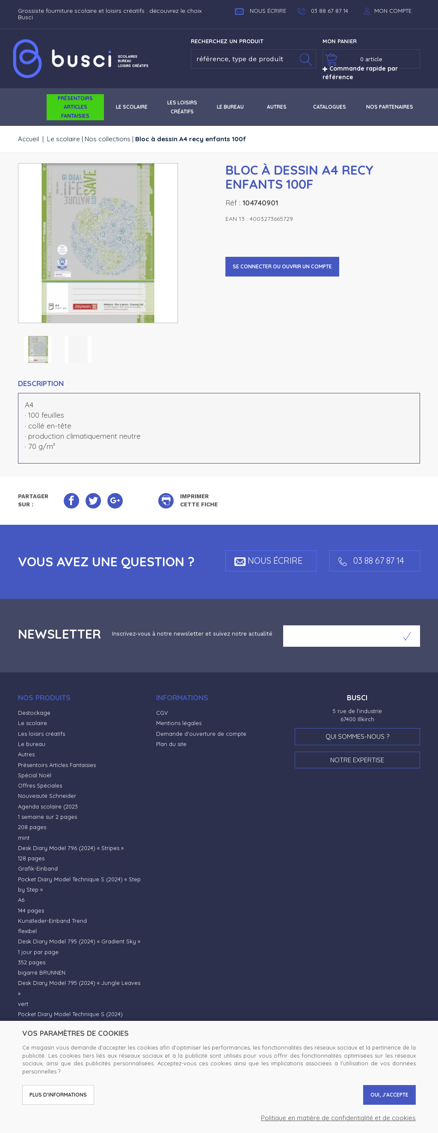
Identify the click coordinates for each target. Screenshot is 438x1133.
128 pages (31, 858)
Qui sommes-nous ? (357, 736)
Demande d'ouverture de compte (201, 733)
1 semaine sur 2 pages (47, 816)
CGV (162, 712)
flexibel (27, 931)
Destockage (34, 712)
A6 (21, 899)
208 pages (32, 827)
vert (23, 1003)
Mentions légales (178, 723)
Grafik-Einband (38, 868)
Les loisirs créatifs (41, 733)
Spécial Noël (34, 775)
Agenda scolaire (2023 (48, 806)
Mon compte (392, 10)
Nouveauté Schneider (47, 795)
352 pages (31, 962)
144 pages (31, 910)
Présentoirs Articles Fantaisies (57, 764)
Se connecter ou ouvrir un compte (282, 266)
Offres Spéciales (40, 785)
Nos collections (107, 139)
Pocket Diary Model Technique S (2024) (70, 1014)
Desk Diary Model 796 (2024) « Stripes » (71, 848)
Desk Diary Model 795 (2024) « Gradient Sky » (79, 941)
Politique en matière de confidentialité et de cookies (338, 1118)
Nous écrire (260, 10)
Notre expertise (357, 760)
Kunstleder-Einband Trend (52, 920)
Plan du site (171, 743)
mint (24, 837)
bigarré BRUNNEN (41, 972)
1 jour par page (38, 952)
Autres (26, 754)
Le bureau (31, 743)
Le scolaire (63, 139)
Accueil (28, 139)
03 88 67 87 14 (371, 560)
